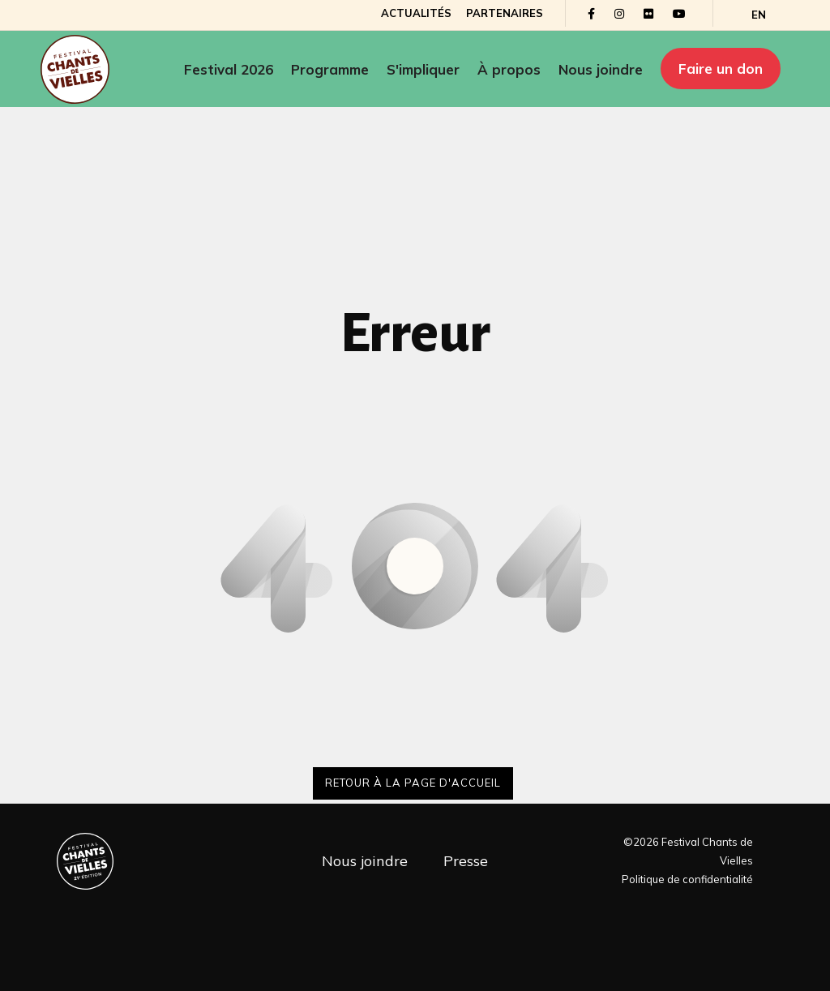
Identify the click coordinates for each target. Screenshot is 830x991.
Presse (465, 861)
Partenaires (504, 12)
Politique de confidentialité (687, 879)
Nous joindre (600, 69)
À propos (509, 69)
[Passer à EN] (758, 15)
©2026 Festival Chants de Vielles (688, 851)
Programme (330, 69)
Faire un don (720, 68)
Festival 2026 (228, 69)
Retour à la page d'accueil (413, 782)
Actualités (416, 12)
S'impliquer (423, 69)
